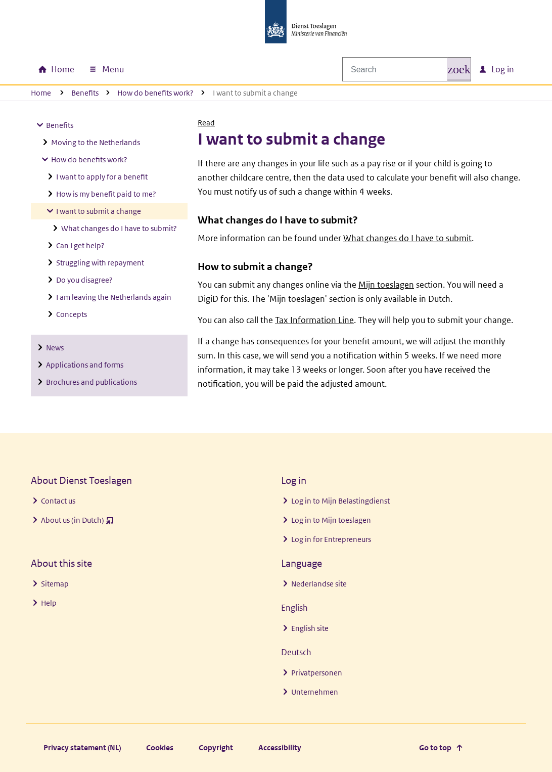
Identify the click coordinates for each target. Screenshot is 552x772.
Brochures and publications (91, 382)
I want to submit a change (98, 211)
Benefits (85, 93)
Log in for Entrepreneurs (331, 539)
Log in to (340, 501)
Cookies (159, 747)
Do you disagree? (84, 280)
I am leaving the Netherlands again (113, 297)
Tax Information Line (314, 320)
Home (41, 93)
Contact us (58, 501)
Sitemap (55, 583)
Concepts (71, 314)
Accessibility (279, 747)
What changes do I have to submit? (119, 228)
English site (310, 628)
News (55, 347)
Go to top (435, 747)
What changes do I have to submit (407, 238)
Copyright (216, 747)
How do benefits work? (155, 93)
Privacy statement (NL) (82, 747)
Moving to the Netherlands (95, 142)
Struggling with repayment (100, 262)
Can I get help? (80, 245)
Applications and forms (84, 365)
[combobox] (401, 69)
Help (49, 603)
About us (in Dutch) (77, 522)
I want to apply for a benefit (102, 176)
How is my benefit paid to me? (106, 194)
